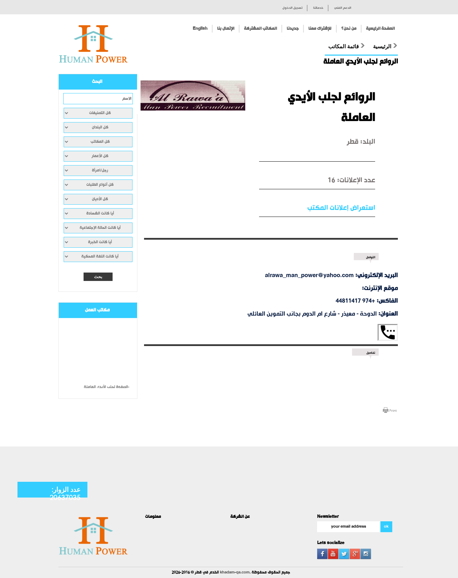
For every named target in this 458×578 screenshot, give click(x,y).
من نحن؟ (348, 29)
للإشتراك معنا (319, 29)
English (200, 29)
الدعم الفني (342, 8)
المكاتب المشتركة (260, 29)
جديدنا (293, 29)
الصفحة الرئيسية (380, 29)
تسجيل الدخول (292, 8)
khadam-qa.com (235, 572)
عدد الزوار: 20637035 (65, 493)
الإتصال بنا (225, 29)
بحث (98, 276)
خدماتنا (318, 8)
